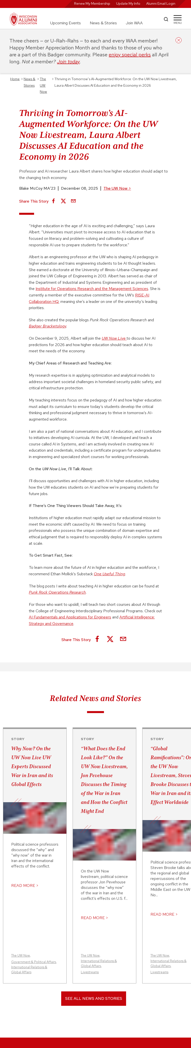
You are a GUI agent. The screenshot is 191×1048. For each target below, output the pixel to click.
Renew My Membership (92, 3)
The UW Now (117, 188)
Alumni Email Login (160, 3)
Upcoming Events (65, 23)
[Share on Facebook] (53, 201)
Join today (68, 61)
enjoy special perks (130, 54)
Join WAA (134, 23)
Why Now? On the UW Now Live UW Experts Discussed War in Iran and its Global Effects (32, 766)
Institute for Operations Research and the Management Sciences (92, 288)
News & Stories (103, 23)
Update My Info (128, 3)
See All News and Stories (93, 998)
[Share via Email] (73, 201)
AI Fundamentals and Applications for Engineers (70, 617)
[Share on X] (63, 201)
